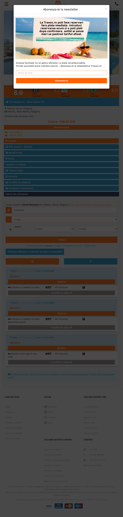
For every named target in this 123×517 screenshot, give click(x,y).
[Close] (106, 8)
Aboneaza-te (61, 80)
